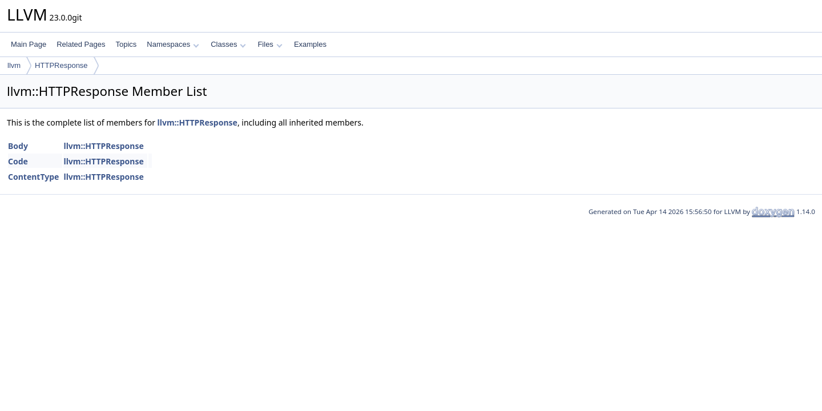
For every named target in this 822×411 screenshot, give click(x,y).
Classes (228, 44)
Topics (125, 44)
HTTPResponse (61, 65)
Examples (310, 44)
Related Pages (81, 44)
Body (18, 145)
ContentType (33, 176)
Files (269, 44)
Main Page (28, 44)
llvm (14, 65)
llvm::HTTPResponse (197, 122)
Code (18, 161)
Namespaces (173, 44)
